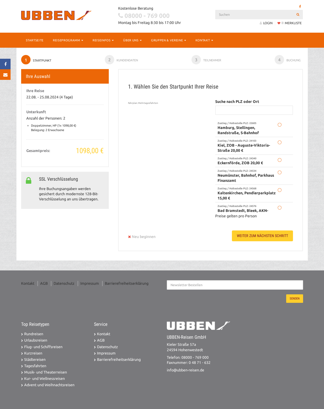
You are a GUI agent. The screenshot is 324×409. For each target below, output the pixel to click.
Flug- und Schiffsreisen (43, 347)
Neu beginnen (142, 237)
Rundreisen (33, 334)
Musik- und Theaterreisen (45, 372)
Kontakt (204, 40)
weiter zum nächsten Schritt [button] (262, 236)
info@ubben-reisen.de (185, 370)
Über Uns (132, 40)
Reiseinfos (103, 40)
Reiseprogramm (68, 40)
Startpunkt (36, 59)
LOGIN (266, 23)
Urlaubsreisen (35, 340)
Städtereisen (35, 360)
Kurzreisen (33, 353)
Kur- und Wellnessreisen (44, 379)
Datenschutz (64, 283)
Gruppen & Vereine (168, 40)
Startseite (35, 40)
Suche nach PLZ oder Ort (237, 102)
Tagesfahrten (35, 366)
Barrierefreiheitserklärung (126, 283)
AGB (44, 283)
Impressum (89, 283)
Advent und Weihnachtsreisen (49, 385)
